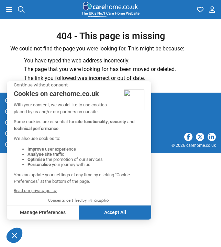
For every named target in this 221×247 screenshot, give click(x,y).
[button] (8, 9)
